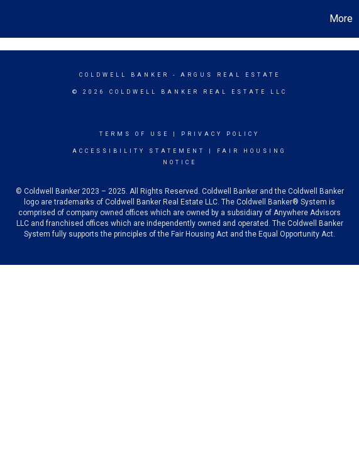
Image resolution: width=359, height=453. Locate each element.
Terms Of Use (134, 134)
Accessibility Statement (138, 151)
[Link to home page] (11, 19)
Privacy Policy (220, 134)
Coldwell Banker (124, 75)
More (341, 19)
